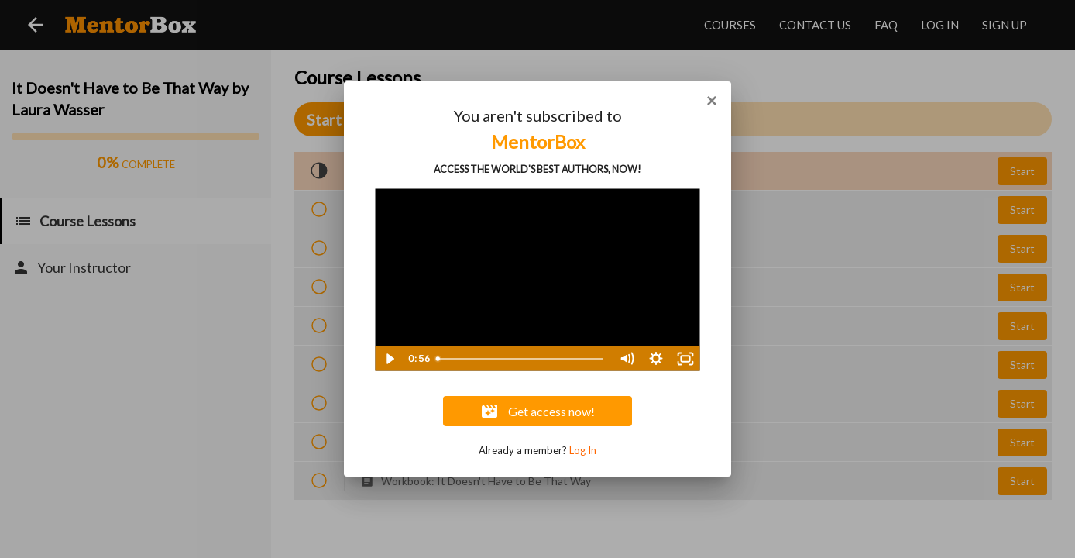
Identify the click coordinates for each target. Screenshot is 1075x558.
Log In (582, 450)
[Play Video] (389, 358)
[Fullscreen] (685, 358)
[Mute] (626, 358)
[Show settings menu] (656, 358)
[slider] (521, 358)
